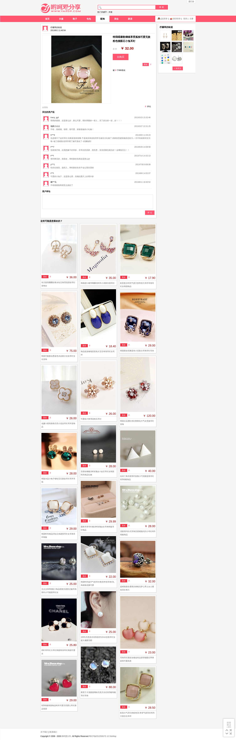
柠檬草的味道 (56, 27)
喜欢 (146, 64)
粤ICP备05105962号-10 (99, 736)
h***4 (52, 135)
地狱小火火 (55, 126)
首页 (47, 19)
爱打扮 (191, 1)
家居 (130, 19)
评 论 (149, 212)
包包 (89, 19)
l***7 (52, 147)
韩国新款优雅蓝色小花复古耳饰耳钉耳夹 (137, 351)
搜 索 (161, 7)
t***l (52, 156)
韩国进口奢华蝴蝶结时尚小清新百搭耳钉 (98, 283)
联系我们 (53, 732)
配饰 (102, 19)
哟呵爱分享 (66, 736)
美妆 (116, 19)
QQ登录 (164, 19)
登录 (185, 19)
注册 (191, 19)
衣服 (61, 19)
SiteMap (112, 736)
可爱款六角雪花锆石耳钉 (91, 419)
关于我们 (44, 732)
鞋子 (75, 19)
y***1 (52, 164)
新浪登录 (177, 19)
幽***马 (53, 182)
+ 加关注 (177, 68)
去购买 (120, 57)
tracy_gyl (54, 117)
